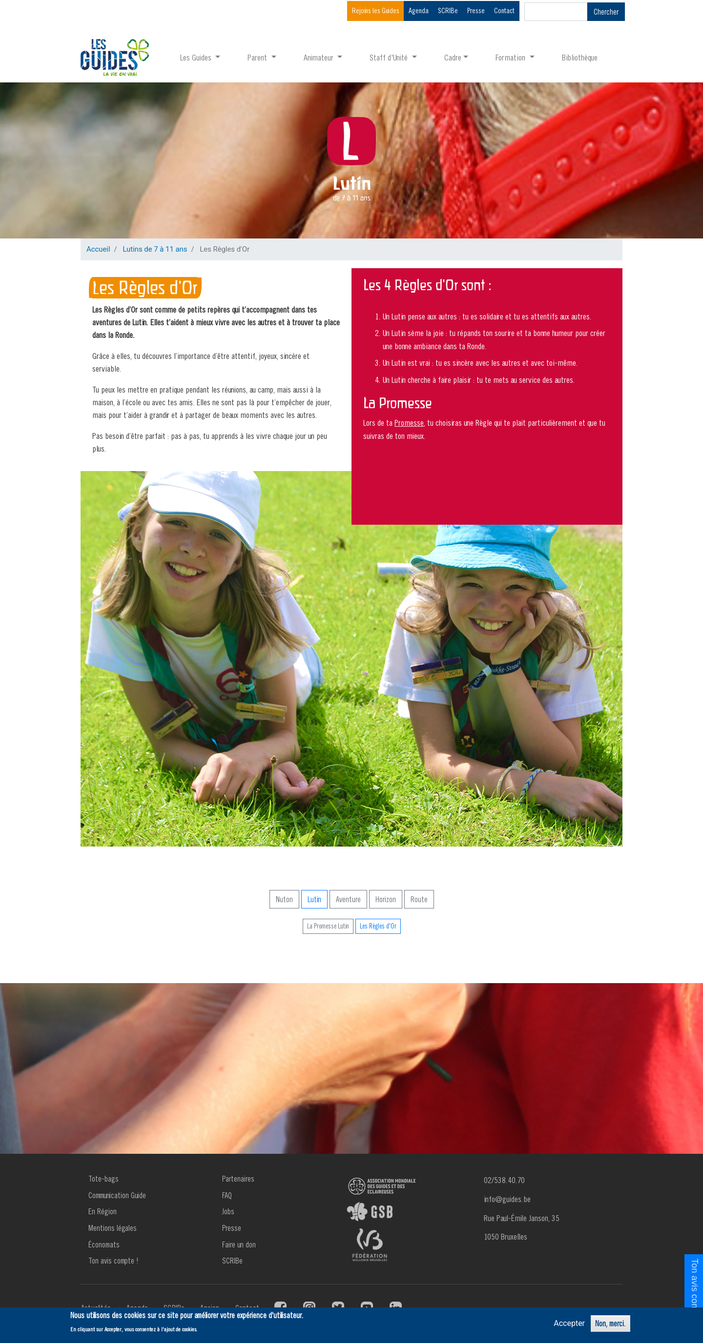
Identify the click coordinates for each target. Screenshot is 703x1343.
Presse (476, 10)
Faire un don (239, 1244)
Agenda (419, 10)
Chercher (606, 11)
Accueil (98, 249)
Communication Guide (117, 1195)
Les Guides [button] (196, 57)
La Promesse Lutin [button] (328, 926)
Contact (504, 10)
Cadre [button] (452, 57)
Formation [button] (511, 57)
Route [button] (419, 899)
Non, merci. (610, 1323)
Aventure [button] (348, 899)
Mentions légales (112, 1228)
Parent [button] (258, 57)
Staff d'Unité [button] (390, 57)
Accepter (569, 1323)
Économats (104, 1244)
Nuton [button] (284, 899)
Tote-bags (103, 1178)
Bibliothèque (580, 57)
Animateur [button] (319, 57)
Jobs (228, 1211)
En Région (102, 1211)
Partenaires (238, 1178)
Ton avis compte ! (113, 1260)
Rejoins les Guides (375, 10)
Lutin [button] (314, 899)
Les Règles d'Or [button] (378, 926)
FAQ (227, 1195)
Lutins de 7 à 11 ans (155, 249)
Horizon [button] (385, 899)
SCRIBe (448, 10)
